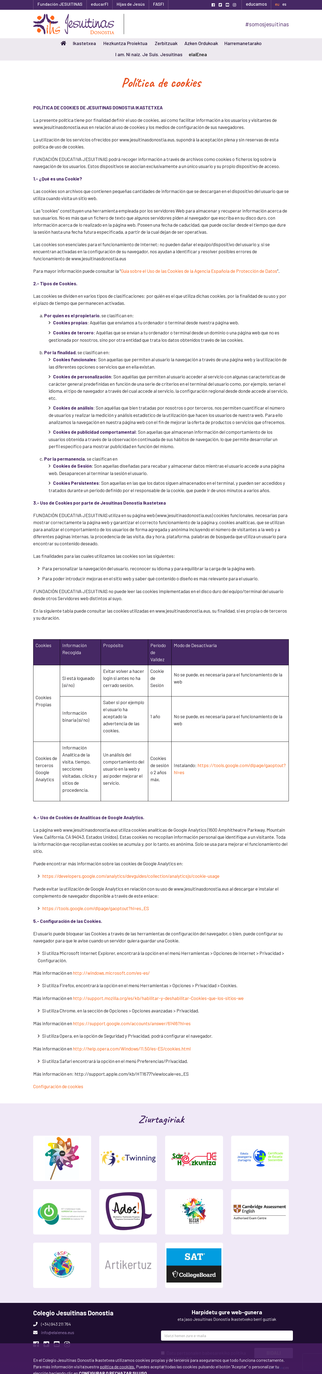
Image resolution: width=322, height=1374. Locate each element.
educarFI (99, 4)
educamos (256, 4)
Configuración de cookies (58, 1086)
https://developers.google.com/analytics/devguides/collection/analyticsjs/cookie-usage (130, 876)
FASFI (158, 4)
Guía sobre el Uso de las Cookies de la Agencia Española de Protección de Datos (199, 271)
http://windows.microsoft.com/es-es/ (111, 973)
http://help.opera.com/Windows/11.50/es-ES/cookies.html (132, 1048)
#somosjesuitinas (267, 24)
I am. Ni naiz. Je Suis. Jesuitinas (148, 54)
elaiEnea (198, 54)
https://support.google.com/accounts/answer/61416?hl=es (132, 1023)
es (284, 4)
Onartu (44, 1359)
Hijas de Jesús (131, 4)
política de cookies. (117, 1325)
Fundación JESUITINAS (60, 4)
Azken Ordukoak (201, 43)
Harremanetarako (243, 43)
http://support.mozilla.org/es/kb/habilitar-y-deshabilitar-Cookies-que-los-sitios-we (158, 998)
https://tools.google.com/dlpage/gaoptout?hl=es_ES (95, 908)
